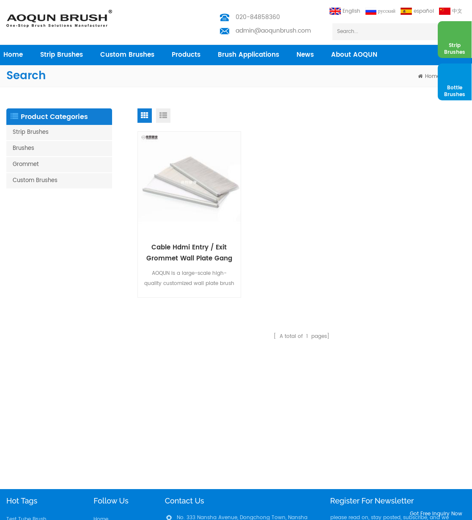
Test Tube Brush (26, 372)
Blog (98, 440)
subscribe (443, 400)
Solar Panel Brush (28, 480)
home (13, 55)
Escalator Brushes (28, 440)
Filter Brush (19, 494)
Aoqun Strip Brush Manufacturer (241, 511)
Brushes (23, 148)
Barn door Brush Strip (33, 426)
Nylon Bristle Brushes (32, 399)
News (305, 55)
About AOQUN (354, 55)
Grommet (26, 164)
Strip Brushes (61, 55)
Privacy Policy (110, 467)
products (186, 55)
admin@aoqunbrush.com (273, 31)
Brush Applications (248, 55)
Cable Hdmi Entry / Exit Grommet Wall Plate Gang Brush (189, 253)
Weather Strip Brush (31, 386)
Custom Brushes (127, 55)
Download (106, 453)
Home (100, 372)
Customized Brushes (31, 453)
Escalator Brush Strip (32, 413)
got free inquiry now (436, 514)
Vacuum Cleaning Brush (37, 467)
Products (104, 386)
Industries (105, 413)
